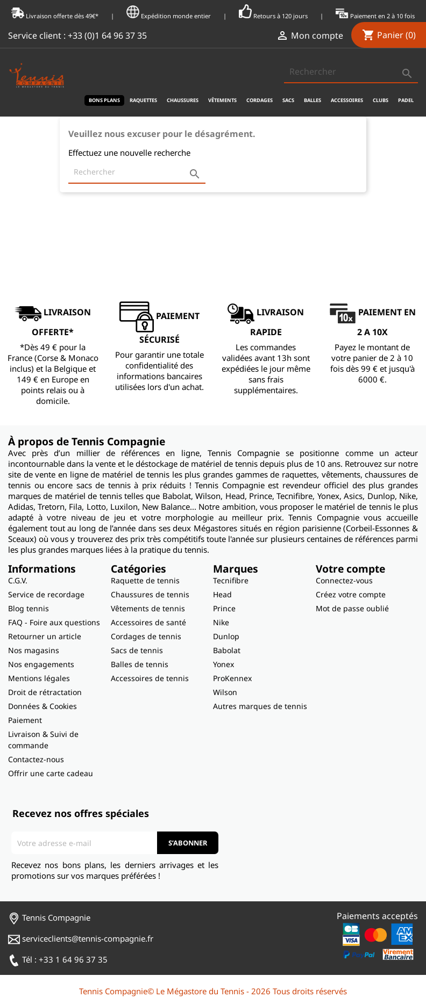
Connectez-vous (344, 580)
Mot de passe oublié (352, 608)
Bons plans (104, 100)
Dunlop (226, 636)
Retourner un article (44, 636)
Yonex (223, 664)
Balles (312, 100)
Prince (224, 608)
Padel (406, 100)
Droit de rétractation (45, 692)
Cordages (259, 100)
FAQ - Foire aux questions (54, 622)
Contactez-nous (36, 759)
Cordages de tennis (146, 636)
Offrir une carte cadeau (50, 773)
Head (222, 594)
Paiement (25, 720)
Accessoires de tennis (150, 678)
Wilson (225, 692)
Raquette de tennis (145, 580)
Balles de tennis (139, 664)
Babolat (226, 650)
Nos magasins (33, 650)
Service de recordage (46, 594)
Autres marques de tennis (260, 706)
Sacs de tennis (137, 650)
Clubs (380, 100)
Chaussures (182, 100)
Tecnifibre (230, 580)
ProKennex (232, 678)
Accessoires (347, 100)
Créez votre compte (351, 594)
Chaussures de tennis (150, 594)
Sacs (288, 100)
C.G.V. (17, 580)
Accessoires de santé (148, 622)
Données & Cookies (42, 706)
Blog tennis (28, 608)
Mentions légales (39, 678)
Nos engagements (41, 664)
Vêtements (222, 100)
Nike (221, 622)
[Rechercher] (351, 72)
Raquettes (143, 100)
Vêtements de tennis (148, 608)
